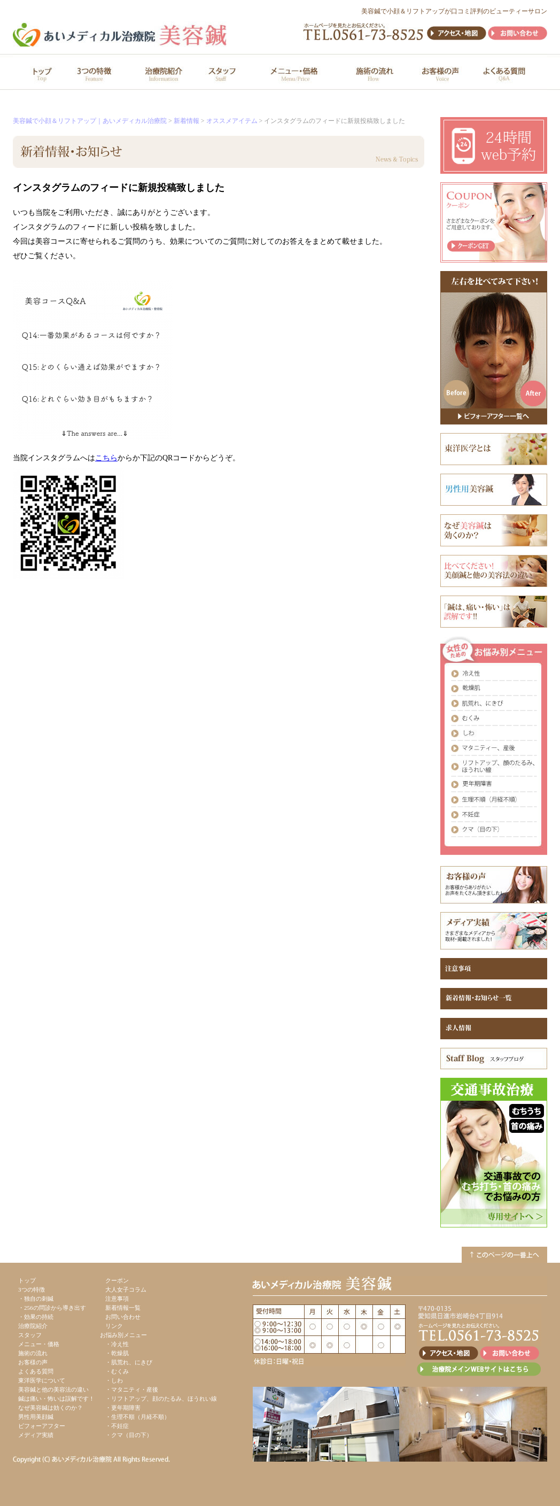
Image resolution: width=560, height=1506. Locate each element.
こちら (106, 458)
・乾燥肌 (117, 1353)
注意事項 (117, 1298)
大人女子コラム (125, 1289)
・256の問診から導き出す (52, 1307)
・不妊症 (117, 1426)
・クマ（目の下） (128, 1435)
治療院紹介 (33, 1326)
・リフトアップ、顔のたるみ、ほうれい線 (161, 1398)
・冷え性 (117, 1344)
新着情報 (186, 121)
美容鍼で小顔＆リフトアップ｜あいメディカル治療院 (90, 121)
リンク (114, 1326)
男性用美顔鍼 (35, 1417)
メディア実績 (35, 1435)
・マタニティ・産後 (131, 1389)
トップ (27, 1280)
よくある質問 (35, 1371)
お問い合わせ (123, 1317)
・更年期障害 (123, 1407)
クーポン (117, 1280)
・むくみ (117, 1371)
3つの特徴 (31, 1289)
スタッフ (30, 1335)
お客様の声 (33, 1362)
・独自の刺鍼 (35, 1298)
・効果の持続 (35, 1317)
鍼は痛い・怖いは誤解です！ (56, 1398)
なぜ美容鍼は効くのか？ (50, 1407)
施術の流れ (33, 1353)
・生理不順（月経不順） (137, 1417)
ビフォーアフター (41, 1426)
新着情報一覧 (123, 1307)
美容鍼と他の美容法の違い (53, 1389)
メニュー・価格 (38, 1344)
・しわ (114, 1380)
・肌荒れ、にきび (128, 1362)
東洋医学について (41, 1380)
